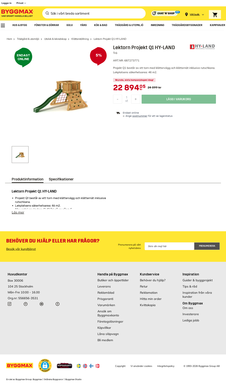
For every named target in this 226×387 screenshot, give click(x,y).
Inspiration (191, 274)
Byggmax (37, 379)
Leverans (104, 286)
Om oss (188, 308)
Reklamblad (105, 293)
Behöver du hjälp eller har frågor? (52, 241)
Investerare (191, 314)
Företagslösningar (110, 321)
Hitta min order (151, 299)
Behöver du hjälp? (152, 280)
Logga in (6, 3)
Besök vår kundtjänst (21, 249)
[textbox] (129, 87)
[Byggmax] (17, 13)
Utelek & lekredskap (55, 38)
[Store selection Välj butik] (194, 14)
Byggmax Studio (73, 379)
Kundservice (149, 274)
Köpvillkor (104, 328)
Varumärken (106, 305)
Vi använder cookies (141, 366)
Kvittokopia (148, 305)
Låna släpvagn (108, 334)
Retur (144, 286)
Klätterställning (80, 38)
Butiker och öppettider (113, 280)
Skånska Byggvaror (53, 379)
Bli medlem (105, 340)
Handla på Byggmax (112, 274)
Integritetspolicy (165, 366)
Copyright (120, 366)
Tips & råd (190, 286)
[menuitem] (3, 25)
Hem (9, 38)
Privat (19, 3)
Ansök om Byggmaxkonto (108, 313)
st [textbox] (126, 102)
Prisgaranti (105, 299)
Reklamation (149, 293)
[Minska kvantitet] (117, 100)
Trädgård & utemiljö (28, 38)
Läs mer (18, 212)
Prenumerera (207, 246)
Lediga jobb (191, 320)
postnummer (139, 116)
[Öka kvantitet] (135, 100)
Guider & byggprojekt (198, 280)
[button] (45, 365)
